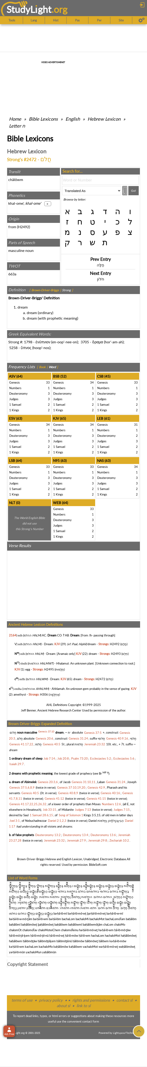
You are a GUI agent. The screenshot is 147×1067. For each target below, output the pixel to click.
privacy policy (51, 1000)
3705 (85, 342)
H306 (44, 694)
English (72, 119)
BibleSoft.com (98, 864)
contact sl (124, 1000)
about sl (63, 1005)
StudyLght (28, 9)
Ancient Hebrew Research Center (59, 710)
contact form (90, 1021)
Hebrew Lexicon (104, 119)
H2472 (100, 679)
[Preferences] (141, 20)
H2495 (49, 669)
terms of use (22, 1000)
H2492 (23, 226)
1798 (28, 342)
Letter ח (17, 125)
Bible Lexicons (43, 119)
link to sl (83, 1005)
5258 (13, 347)
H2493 (116, 654)
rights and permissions (91, 1000)
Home (15, 119)
